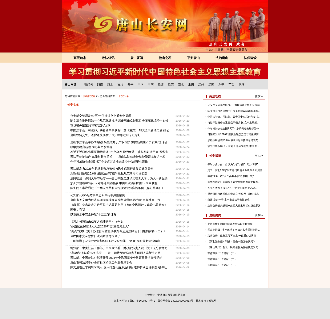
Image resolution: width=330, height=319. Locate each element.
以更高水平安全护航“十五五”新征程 (93, 214)
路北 (110, 84)
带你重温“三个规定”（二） (222, 259)
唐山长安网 (89, 96)
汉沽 (242, 84)
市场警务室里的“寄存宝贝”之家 (90, 125)
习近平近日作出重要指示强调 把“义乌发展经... (233, 122)
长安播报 (215, 156)
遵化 (181, 84)
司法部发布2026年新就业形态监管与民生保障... (234, 134)
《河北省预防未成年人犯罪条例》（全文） (98, 221)
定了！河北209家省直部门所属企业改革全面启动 (235, 170)
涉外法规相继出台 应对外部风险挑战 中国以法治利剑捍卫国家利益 (113, 183)
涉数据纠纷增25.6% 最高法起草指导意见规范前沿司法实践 (108, 173)
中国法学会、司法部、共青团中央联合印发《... (234, 116)
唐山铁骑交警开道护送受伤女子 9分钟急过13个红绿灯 (105, 135)
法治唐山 (222, 58)
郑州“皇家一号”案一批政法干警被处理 (229, 199)
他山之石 (165, 58)
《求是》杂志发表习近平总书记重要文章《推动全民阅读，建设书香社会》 (119, 204)
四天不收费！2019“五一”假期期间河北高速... (232, 187)
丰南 (151, 84)
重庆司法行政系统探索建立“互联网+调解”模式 (233, 193)
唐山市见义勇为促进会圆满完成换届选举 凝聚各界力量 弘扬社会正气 (115, 200)
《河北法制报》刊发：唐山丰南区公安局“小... (233, 241)
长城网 (212, 300)
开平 (130, 84)
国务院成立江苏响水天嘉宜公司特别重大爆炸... (234, 182)
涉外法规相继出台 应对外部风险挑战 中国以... (233, 146)
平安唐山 (193, 58)
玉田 (191, 84)
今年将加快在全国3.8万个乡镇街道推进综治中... (234, 128)
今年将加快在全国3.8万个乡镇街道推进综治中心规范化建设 (109, 161)
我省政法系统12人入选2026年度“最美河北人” (99, 226)
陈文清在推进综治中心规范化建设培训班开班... (234, 110)
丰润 (141, 84)
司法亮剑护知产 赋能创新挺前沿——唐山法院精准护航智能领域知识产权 (117, 156)
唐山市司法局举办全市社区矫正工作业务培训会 (101, 262)
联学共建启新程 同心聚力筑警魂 (91, 147)
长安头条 (124, 96)
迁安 (171, 84)
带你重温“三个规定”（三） (222, 253)
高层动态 (79, 58)
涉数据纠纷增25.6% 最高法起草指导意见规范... (234, 140)
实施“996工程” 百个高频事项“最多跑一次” (231, 176)
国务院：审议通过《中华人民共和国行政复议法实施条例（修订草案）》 (117, 188)
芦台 (231, 84)
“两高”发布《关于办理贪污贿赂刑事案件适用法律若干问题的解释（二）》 (118, 231)
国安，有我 (77, 209)
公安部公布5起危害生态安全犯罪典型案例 (97, 195)
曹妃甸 (88, 84)
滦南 (211, 84)
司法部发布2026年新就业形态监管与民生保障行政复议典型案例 (111, 168)
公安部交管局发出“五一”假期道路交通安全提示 (100, 115)
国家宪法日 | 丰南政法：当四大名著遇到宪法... (234, 229)
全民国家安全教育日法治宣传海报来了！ (96, 236)
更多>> (259, 96)
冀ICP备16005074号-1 (142, 300)
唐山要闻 (136, 58)
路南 (100, 84)
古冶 (120, 84)
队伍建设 (250, 58)
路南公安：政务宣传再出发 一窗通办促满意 (232, 235)
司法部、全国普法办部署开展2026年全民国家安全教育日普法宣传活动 (116, 257)
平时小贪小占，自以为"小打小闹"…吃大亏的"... (234, 164)
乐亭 (221, 84)
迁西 (161, 84)
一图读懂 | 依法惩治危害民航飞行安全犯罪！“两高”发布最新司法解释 (115, 241)
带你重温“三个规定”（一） (222, 265)
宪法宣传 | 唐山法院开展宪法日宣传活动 (230, 223)
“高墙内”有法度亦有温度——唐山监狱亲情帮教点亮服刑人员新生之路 (115, 253)
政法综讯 (108, 58)
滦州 (201, 84)
